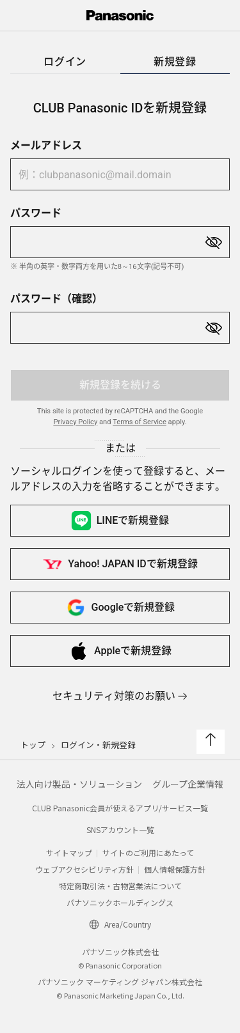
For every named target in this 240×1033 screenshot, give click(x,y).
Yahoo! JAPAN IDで (119, 564)
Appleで (120, 651)
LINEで (120, 520)
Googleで (120, 607)
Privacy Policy (75, 422)
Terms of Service (139, 422)
